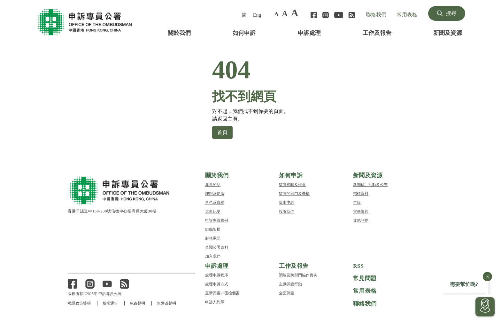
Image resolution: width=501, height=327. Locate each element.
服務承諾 (212, 238)
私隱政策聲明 (79, 303)
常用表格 (407, 14)
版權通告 (110, 303)
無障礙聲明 (167, 303)
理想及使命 (214, 193)
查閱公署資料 (216, 247)
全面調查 (286, 292)
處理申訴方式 (216, 283)
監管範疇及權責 (292, 184)
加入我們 (212, 256)
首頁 (222, 131)
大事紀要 (212, 211)
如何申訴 (244, 32)
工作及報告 (377, 32)
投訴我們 (286, 211)
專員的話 (212, 184)
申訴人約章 (214, 301)
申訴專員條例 (216, 220)
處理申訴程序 (216, 274)
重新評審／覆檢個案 (222, 292)
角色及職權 (214, 202)
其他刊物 (360, 220)
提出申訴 (286, 202)
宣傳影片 (360, 211)
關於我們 (179, 32)
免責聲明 (138, 303)
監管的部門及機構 (294, 193)
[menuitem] (244, 14)
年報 (357, 202)
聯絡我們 (376, 14)
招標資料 (360, 193)
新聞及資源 (447, 32)
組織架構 (212, 229)
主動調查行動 (290, 283)
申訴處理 (309, 32)
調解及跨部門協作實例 (298, 274)
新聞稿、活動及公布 (370, 184)
